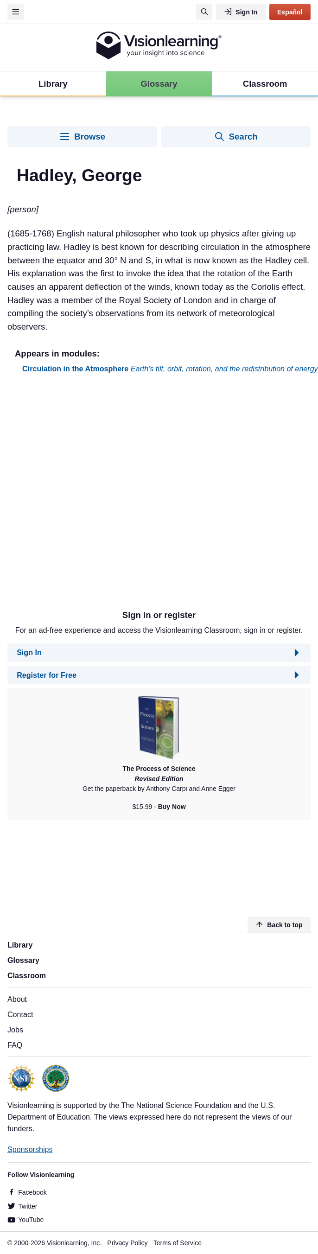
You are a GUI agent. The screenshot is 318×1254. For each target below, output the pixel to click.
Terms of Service (177, 1243)
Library (20, 945)
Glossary (23, 960)
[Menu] (15, 12)
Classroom (26, 975)
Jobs (15, 1029)
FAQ (14, 1045)
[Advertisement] (106, 495)
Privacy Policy (127, 1243)
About (17, 999)
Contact (20, 1014)
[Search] (204, 12)
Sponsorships (30, 1149)
